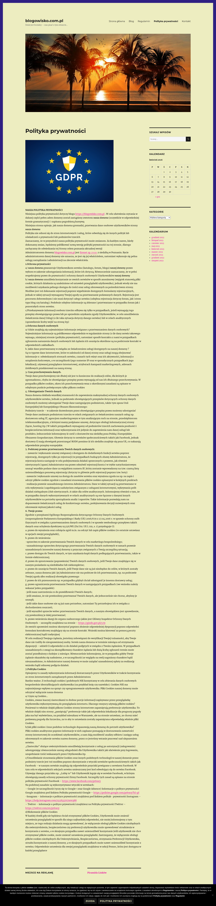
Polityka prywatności (166, 21)
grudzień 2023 (158, 237)
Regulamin (144, 21)
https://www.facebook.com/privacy (81, 781)
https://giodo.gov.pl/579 (91, 622)
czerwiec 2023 (158, 243)
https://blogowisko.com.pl (89, 213)
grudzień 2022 (158, 258)
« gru (157, 197)
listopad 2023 (157, 240)
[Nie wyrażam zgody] (212, 895)
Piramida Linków (96, 872)
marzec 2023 (157, 252)
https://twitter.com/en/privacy (42, 808)
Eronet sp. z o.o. (88, 252)
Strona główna (117, 21)
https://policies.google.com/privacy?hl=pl (116, 792)
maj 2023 (156, 246)
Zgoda (90, 901)
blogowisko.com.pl (44, 20)
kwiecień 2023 (158, 249)
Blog (131, 21)
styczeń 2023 (157, 255)
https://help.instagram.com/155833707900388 (51, 800)
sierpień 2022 (158, 260)
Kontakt (186, 21)
